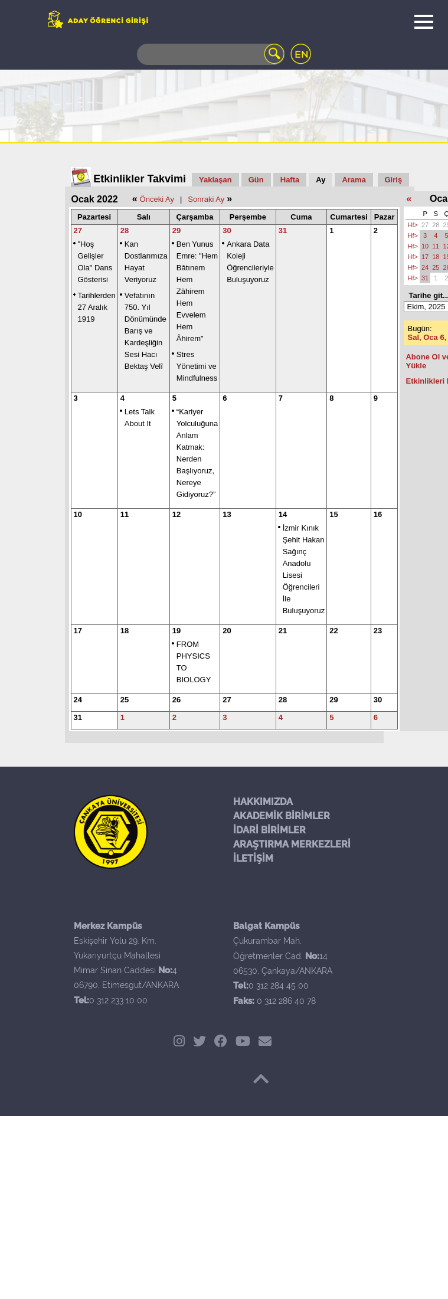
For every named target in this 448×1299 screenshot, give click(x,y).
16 (378, 514)
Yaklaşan (215, 179)
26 (176, 699)
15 (333, 514)
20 (227, 630)
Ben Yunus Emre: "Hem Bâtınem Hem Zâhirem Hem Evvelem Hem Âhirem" (197, 291)
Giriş (394, 179)
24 (78, 699)
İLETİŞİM (253, 858)
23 (378, 630)
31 (283, 230)
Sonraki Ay (206, 199)
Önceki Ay (157, 199)
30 (227, 230)
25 (124, 699)
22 (333, 630)
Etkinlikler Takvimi (139, 179)
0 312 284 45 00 (278, 985)
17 (78, 630)
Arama (353, 179)
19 (176, 630)
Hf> (412, 224)
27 (78, 230)
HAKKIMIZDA (263, 801)
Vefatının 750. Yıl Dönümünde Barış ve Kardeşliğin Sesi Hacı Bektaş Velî (145, 331)
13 (227, 514)
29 (176, 230)
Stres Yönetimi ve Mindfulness (196, 366)
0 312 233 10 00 (118, 1000)
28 (124, 230)
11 (124, 514)
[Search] (211, 54)
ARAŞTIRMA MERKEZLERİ (292, 844)
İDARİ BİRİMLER (269, 830)
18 (124, 630)
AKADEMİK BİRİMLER (281, 816)
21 (283, 630)
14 (283, 514)
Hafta (290, 179)
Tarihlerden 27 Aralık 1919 (97, 307)
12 (176, 514)
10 (78, 514)
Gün (256, 179)
